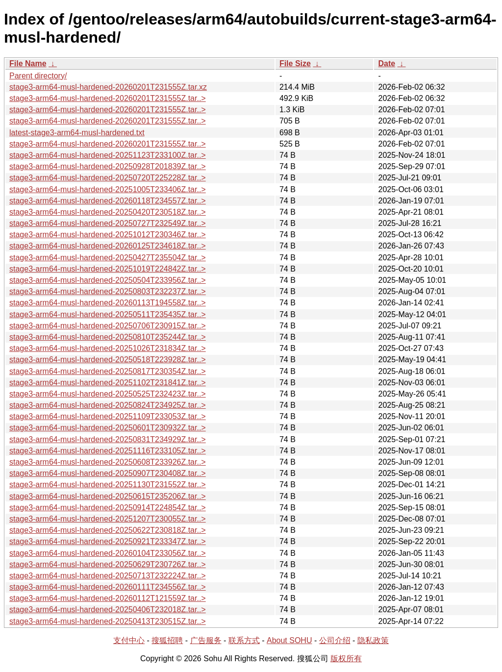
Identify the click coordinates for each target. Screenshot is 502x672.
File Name (28, 63)
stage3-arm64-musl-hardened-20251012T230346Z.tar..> (107, 234)
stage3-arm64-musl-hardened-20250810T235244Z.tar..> (107, 337)
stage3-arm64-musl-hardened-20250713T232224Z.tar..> (107, 576)
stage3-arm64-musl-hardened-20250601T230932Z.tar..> (107, 427)
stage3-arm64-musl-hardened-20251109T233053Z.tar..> (107, 416)
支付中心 (129, 640)
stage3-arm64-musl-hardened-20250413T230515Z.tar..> (107, 621)
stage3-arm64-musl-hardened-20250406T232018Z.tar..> (107, 609)
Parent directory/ (38, 76)
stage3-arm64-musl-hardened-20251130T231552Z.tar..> (107, 484)
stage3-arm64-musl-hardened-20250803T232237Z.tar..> (107, 291)
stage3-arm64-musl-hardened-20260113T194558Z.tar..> (107, 303)
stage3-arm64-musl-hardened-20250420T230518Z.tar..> (107, 212)
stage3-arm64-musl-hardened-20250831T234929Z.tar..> (107, 439)
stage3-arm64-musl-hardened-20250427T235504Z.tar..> (107, 257)
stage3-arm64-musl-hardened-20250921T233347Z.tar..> (107, 541)
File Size (295, 63)
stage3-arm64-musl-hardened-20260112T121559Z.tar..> (107, 598)
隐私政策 (373, 640)
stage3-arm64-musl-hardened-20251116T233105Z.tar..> (107, 451)
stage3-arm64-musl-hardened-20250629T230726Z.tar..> (107, 564)
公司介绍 (335, 640)
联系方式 (244, 640)
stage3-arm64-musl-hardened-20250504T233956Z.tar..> (107, 280)
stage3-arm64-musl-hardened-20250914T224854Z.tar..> (107, 507)
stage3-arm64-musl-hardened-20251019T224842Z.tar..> (107, 269)
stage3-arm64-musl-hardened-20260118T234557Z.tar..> (107, 201)
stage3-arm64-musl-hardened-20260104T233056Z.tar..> (107, 553)
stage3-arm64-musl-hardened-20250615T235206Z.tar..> (107, 496)
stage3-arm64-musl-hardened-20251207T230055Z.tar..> (107, 519)
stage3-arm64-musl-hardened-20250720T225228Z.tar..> (107, 178)
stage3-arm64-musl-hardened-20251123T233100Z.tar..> (107, 155)
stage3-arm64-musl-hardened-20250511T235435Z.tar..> (107, 314)
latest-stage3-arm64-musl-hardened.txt (77, 132)
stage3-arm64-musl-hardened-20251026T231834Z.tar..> (107, 348)
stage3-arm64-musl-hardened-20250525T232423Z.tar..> (107, 394)
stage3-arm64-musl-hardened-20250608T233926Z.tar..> (107, 462)
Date (386, 63)
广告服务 (206, 640)
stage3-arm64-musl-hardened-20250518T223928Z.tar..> (107, 359)
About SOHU (289, 640)
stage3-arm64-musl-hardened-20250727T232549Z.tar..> (107, 223)
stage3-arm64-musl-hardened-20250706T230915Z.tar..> (107, 326)
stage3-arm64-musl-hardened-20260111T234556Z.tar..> (107, 587)
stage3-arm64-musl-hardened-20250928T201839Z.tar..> (107, 166)
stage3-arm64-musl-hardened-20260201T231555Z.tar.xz (108, 87)
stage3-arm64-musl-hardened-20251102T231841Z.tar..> (107, 382)
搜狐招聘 (167, 640)
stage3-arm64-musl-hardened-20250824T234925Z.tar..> (107, 405)
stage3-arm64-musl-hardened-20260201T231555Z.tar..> (107, 98)
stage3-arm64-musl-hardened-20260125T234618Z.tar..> (107, 246)
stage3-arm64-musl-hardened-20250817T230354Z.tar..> (107, 371)
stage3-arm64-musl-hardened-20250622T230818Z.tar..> (107, 530)
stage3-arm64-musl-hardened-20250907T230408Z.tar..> (107, 473)
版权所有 (346, 658)
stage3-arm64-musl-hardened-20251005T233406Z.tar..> (107, 189)
